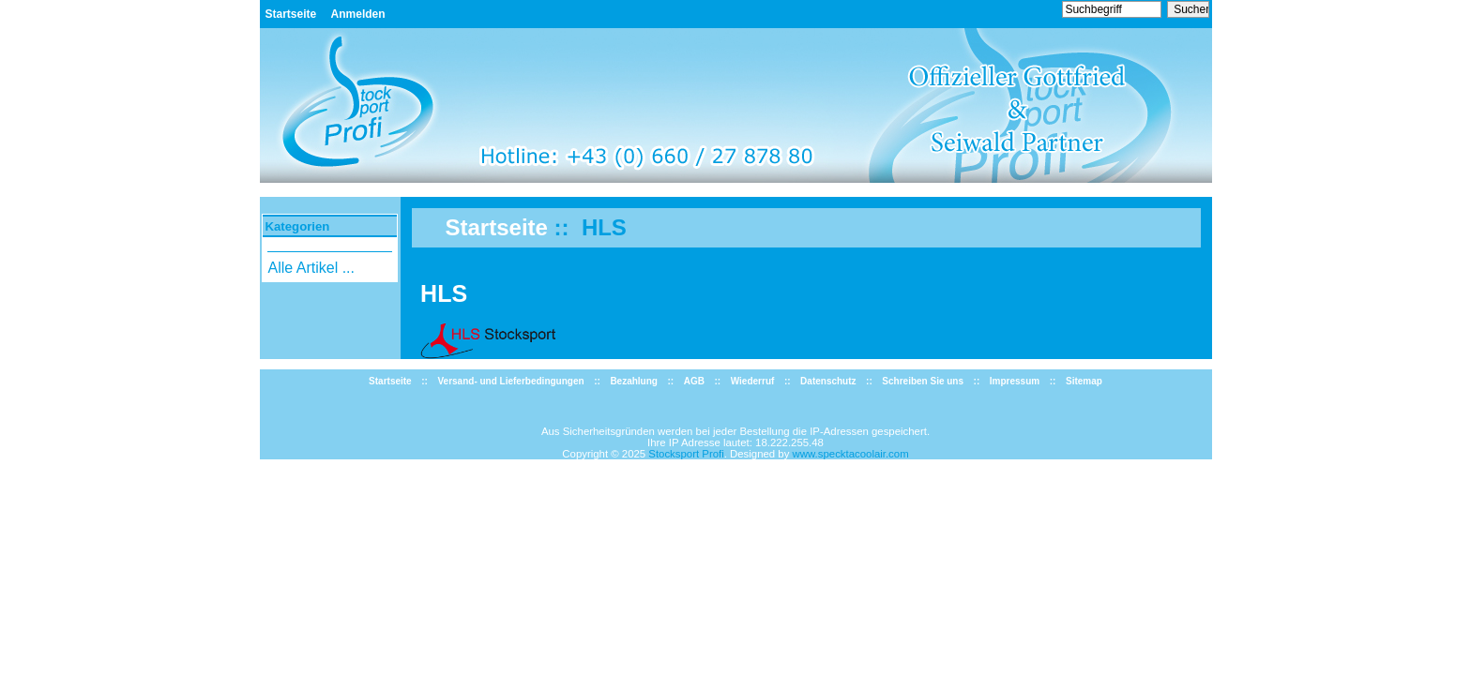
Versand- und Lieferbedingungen (510, 381)
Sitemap (1084, 381)
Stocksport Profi (685, 453)
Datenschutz (828, 381)
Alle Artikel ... (310, 268)
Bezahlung (634, 381)
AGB (694, 381)
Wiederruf (753, 381)
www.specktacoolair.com (851, 453)
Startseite (291, 14)
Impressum (1014, 381)
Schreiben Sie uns (922, 381)
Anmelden (358, 14)
